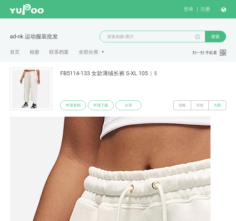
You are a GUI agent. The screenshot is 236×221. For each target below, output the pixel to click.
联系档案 (59, 52)
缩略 (182, 105)
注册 (205, 9)
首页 (15, 52)
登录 (188, 9)
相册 (34, 52)
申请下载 (100, 105)
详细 (199, 105)
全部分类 (88, 52)
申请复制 (73, 105)
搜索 (215, 36)
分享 (128, 105)
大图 (217, 105)
